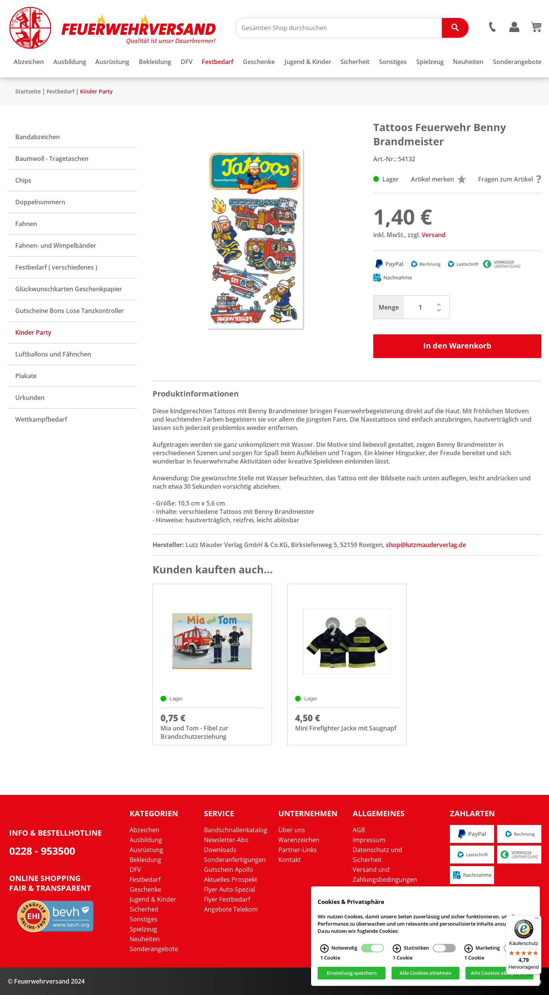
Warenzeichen (298, 840)
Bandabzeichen (37, 137)
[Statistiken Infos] (397, 948)
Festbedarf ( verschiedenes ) (56, 267)
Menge (389, 307)
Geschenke (145, 889)
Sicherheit (144, 909)
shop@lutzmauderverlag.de (426, 545)
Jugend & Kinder (153, 899)
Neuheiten (145, 939)
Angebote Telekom (231, 909)
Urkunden (30, 397)
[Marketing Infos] (468, 948)
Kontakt (289, 859)
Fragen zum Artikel (509, 179)
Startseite (28, 91)
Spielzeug (143, 929)
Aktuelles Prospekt (230, 879)
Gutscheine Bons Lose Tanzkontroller (69, 311)
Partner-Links (297, 850)
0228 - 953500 (42, 851)
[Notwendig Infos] (324, 948)
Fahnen (26, 224)
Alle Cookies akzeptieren (499, 973)
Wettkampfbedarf (41, 419)
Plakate (26, 376)
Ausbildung (146, 840)
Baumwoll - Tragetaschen (51, 158)
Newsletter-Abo (226, 840)
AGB (359, 830)
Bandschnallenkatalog (235, 830)
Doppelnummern (40, 202)
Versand (434, 235)
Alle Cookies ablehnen (425, 973)
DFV (135, 869)
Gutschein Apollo (228, 869)
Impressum (369, 840)
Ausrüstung (146, 850)
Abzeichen (144, 830)
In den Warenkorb (457, 345)
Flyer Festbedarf (227, 899)
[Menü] (536, 919)
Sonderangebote (154, 949)
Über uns (291, 830)
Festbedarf (60, 91)
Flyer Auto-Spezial (229, 889)
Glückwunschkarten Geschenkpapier (68, 289)
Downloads (220, 850)
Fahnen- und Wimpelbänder (55, 245)
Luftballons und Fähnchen (53, 354)
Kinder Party (96, 91)
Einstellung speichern (352, 973)
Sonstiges (143, 919)
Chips (23, 180)
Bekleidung (145, 859)
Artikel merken (438, 179)
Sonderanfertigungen (235, 859)
